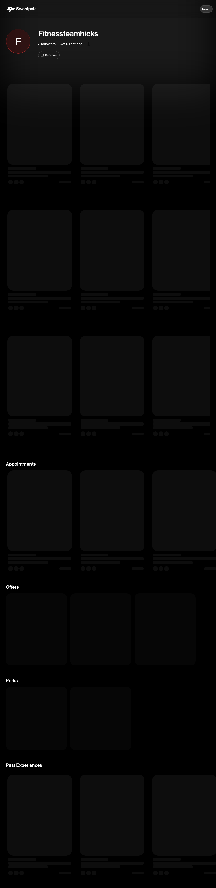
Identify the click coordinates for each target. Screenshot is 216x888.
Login (206, 9)
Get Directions (71, 44)
